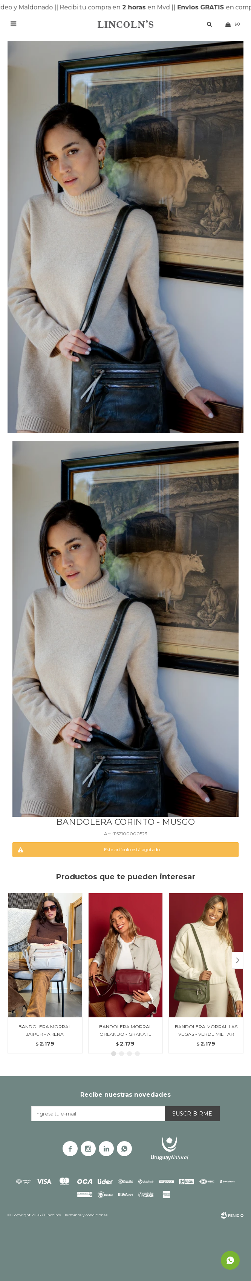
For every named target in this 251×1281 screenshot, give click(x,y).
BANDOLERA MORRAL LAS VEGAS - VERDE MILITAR (206, 1030)
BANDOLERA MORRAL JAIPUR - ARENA (44, 1030)
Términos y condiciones (85, 1215)
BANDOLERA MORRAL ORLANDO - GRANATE (125, 1030)
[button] (237, 960)
